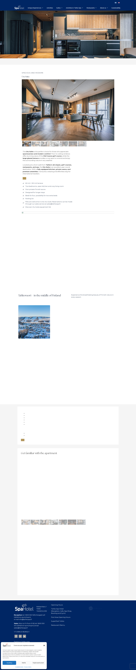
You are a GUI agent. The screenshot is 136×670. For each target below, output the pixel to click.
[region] (68, 113)
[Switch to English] (119, 3)
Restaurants (92, 8)
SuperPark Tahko (57, 621)
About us (105, 8)
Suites (60, 8)
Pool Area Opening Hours (60, 617)
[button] (44, 645)
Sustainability (115, 8)
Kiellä (24, 663)
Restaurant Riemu (58, 625)
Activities (50, 8)
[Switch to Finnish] (115, 3)
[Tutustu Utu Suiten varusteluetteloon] (37, 207)
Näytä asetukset (38, 663)
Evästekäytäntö (19, 666)
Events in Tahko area (22, 642)
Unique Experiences (36, 8)
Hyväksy (9, 663)
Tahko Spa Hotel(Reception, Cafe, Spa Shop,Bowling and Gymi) (61, 611)
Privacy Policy (27, 666)
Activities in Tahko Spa (75, 8)
